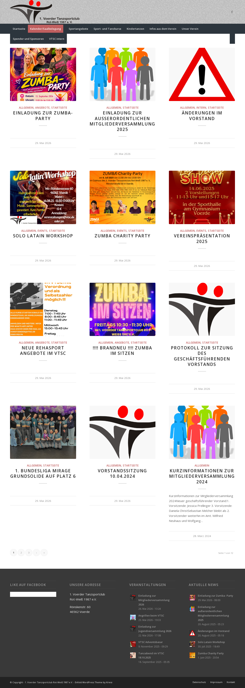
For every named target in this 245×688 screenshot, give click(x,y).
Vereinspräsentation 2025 (202, 238)
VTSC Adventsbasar (150, 642)
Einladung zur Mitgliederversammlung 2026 (153, 600)
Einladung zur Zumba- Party (43, 115)
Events (42, 231)
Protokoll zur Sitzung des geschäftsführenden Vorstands (202, 356)
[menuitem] (19, 29)
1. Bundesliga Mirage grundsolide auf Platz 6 (43, 473)
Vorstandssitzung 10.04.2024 (122, 473)
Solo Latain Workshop (43, 236)
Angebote (42, 107)
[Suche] (232, 39)
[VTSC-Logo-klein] (45, 12)
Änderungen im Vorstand (202, 115)
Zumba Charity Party (122, 236)
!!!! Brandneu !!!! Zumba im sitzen (122, 350)
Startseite (59, 107)
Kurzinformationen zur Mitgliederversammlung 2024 (202, 476)
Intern (201, 107)
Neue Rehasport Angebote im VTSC (43, 350)
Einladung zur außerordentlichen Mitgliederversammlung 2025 (122, 121)
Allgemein (26, 107)
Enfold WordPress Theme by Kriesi (93, 682)
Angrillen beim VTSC (151, 615)
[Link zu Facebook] (232, 12)
